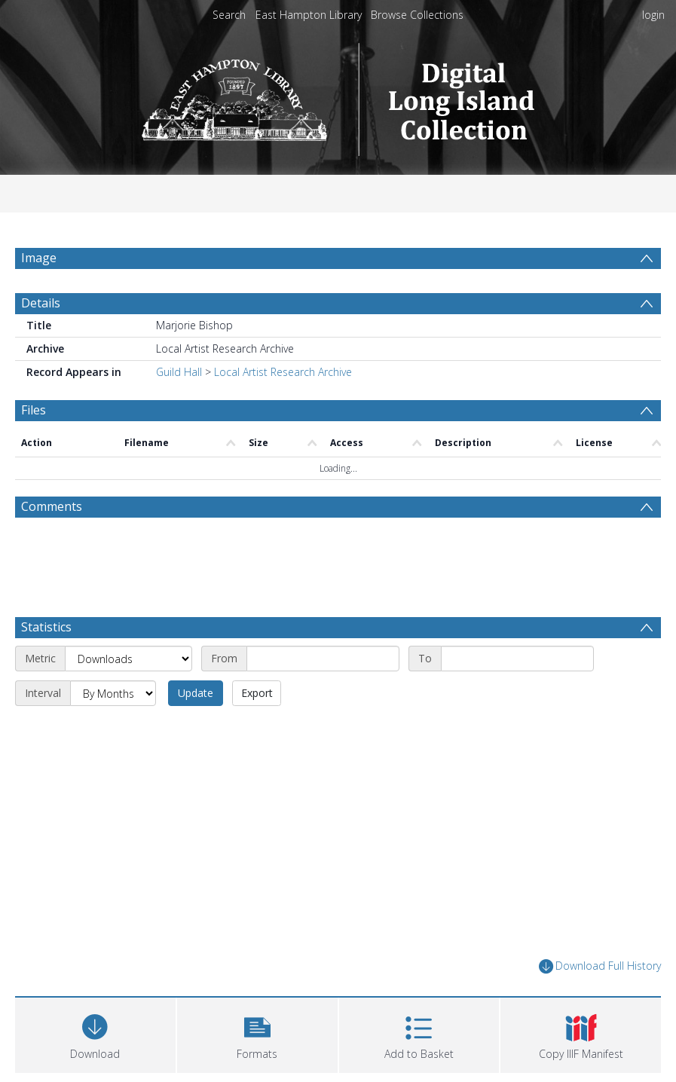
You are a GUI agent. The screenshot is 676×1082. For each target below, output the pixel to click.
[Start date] (322, 658)
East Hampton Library (308, 15)
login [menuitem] (653, 15)
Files (33, 410)
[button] (257, 1033)
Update (195, 693)
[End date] (517, 658)
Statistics (46, 627)
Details (40, 303)
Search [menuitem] (229, 15)
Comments (51, 506)
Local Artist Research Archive (283, 372)
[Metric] (128, 658)
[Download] (95, 1033)
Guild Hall (179, 372)
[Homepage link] (338, 95)
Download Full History (600, 966)
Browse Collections (417, 15)
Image (39, 257)
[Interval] (113, 693)
